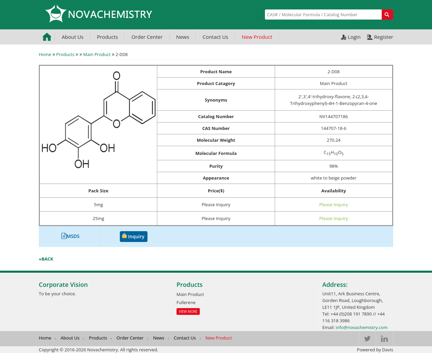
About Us (72, 36)
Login (354, 36)
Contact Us (215, 36)
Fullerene (186, 302)
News (182, 36)
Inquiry (136, 236)
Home (45, 54)
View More (188, 311)
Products (107, 36)
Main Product (96, 54)
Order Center (146, 36)
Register (383, 36)
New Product (257, 36)
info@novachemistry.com (362, 327)
